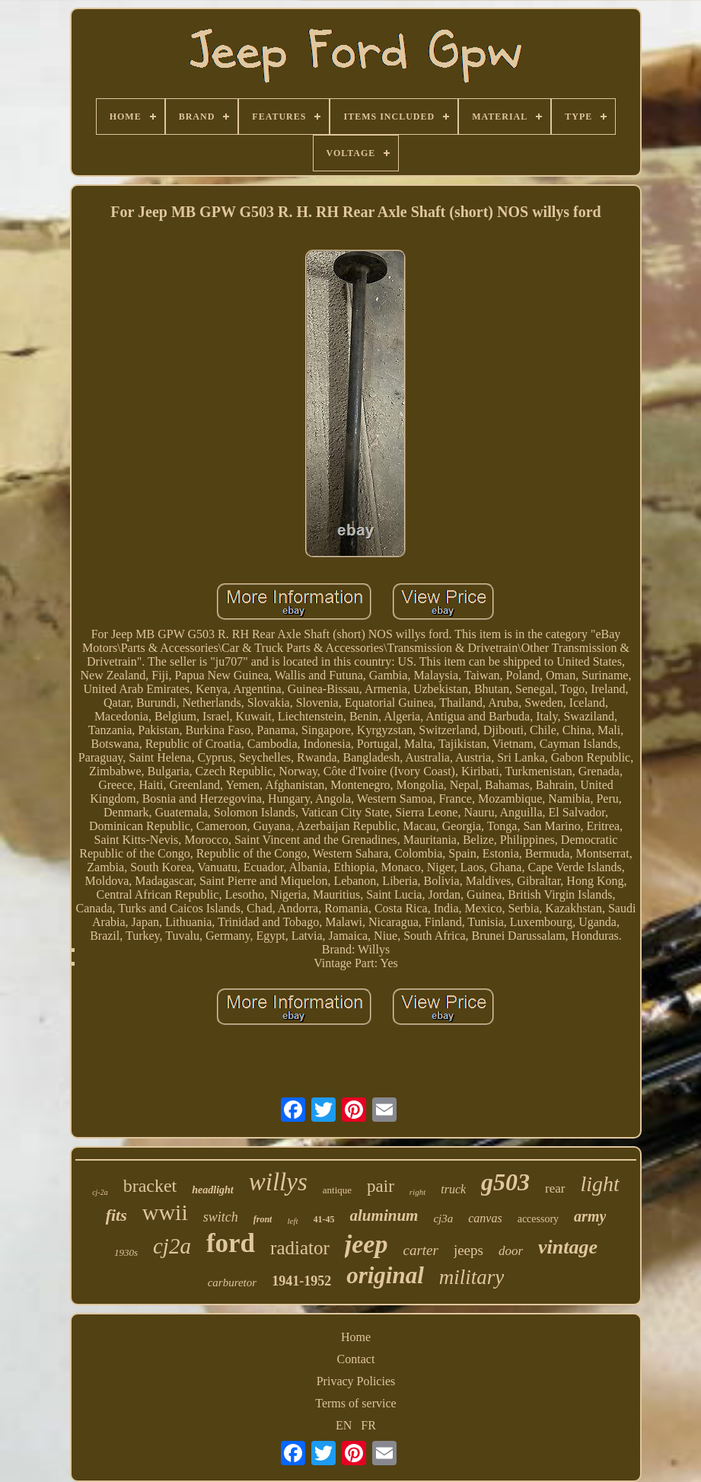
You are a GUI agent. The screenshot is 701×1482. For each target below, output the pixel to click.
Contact (356, 1359)
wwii (165, 1212)
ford (230, 1243)
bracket (150, 1186)
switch (220, 1217)
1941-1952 (301, 1281)
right (417, 1191)
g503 (505, 1182)
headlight (212, 1190)
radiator (300, 1248)
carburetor (232, 1282)
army (590, 1216)
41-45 (324, 1219)
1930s (126, 1252)
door (511, 1251)
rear (555, 1188)
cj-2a (100, 1192)
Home (356, 1336)
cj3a (443, 1218)
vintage (567, 1247)
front (262, 1219)
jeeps (468, 1250)
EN (344, 1425)
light (600, 1184)
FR (368, 1425)
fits (116, 1215)
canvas (485, 1218)
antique (337, 1190)
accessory (538, 1219)
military (472, 1277)
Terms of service (355, 1403)
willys (278, 1182)
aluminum (384, 1215)
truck (453, 1189)
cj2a (172, 1246)
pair (380, 1186)
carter (420, 1250)
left (292, 1220)
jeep (366, 1244)
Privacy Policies (356, 1381)
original (385, 1275)
